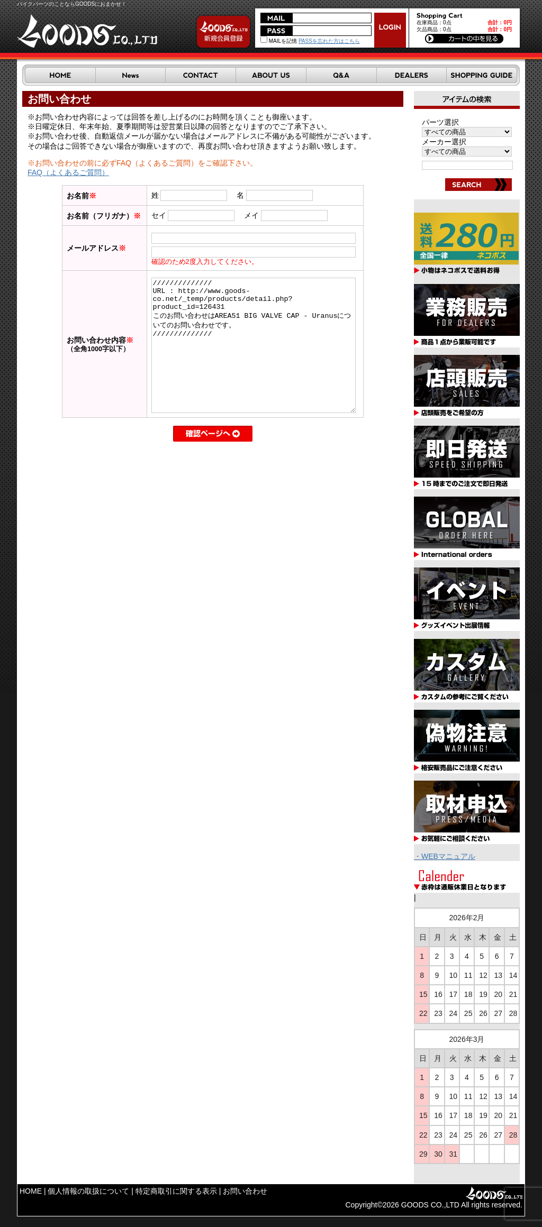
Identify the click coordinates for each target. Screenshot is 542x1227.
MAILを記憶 (278, 41)
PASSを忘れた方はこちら (329, 41)
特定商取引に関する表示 (176, 1191)
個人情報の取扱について (88, 1191)
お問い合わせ (245, 1191)
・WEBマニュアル (444, 856)
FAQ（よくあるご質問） (68, 172)
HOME (31, 1191)
